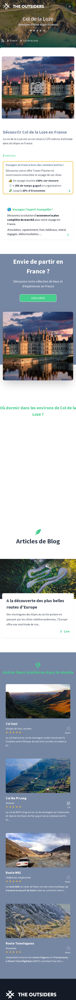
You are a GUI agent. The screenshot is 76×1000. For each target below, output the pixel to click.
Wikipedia (9, 155)
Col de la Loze (30, 40)
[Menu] (69, 6)
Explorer (38, 298)
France (13, 40)
